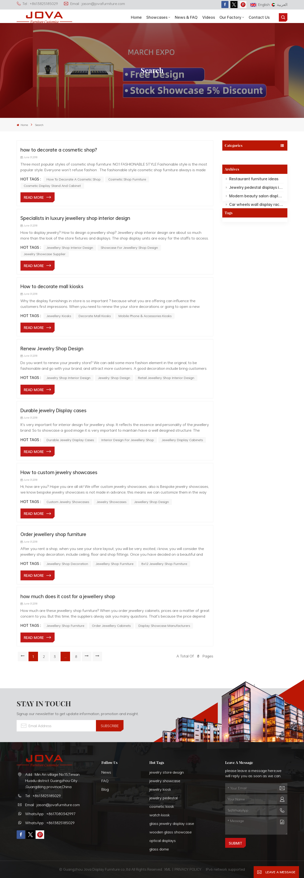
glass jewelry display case (171, 823)
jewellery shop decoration (67, 563)
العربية (279, 4)
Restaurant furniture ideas (252, 180)
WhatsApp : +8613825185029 (50, 823)
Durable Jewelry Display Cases (70, 439)
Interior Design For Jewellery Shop (127, 439)
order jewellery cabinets (111, 625)
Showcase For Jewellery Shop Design (129, 247)
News (106, 772)
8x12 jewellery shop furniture (164, 563)
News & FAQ (186, 17)
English (260, 4)
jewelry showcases (111, 501)
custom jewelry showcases (68, 501)
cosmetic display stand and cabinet (52, 185)
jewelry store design (166, 772)
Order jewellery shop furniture (53, 534)
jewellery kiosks (59, 315)
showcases (156, 17)
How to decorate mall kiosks (51, 286)
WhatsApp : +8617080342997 (50, 814)
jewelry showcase (164, 781)
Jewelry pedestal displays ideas (255, 188)
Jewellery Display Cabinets (182, 439)
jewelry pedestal (163, 798)
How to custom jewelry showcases (58, 472)
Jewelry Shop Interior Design (68, 377)
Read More (34, 197)
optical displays (162, 840)
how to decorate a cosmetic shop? (58, 149)
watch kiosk (159, 815)
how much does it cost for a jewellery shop (67, 596)
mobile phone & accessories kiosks (145, 315)
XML (167, 869)
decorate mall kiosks (95, 315)
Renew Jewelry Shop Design (51, 348)
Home (136, 17)
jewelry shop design (114, 377)
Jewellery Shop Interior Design (70, 247)
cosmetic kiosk (161, 806)
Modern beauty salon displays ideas (255, 197)
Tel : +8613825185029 (37, 3)
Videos (208, 17)
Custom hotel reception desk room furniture (255, 214)
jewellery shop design (151, 501)
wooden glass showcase (170, 832)
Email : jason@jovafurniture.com (94, 3)
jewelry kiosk (160, 789)
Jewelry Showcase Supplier (45, 253)
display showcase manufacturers (164, 625)
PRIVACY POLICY (188, 869)
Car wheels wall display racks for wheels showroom (255, 205)
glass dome (159, 849)
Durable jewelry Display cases (53, 410)
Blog (105, 789)
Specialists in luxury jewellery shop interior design (75, 218)
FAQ (105, 781)
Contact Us (259, 17)
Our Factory (230, 17)
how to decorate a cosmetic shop (74, 179)
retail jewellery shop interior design (166, 377)
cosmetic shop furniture (127, 179)
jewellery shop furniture (114, 563)
